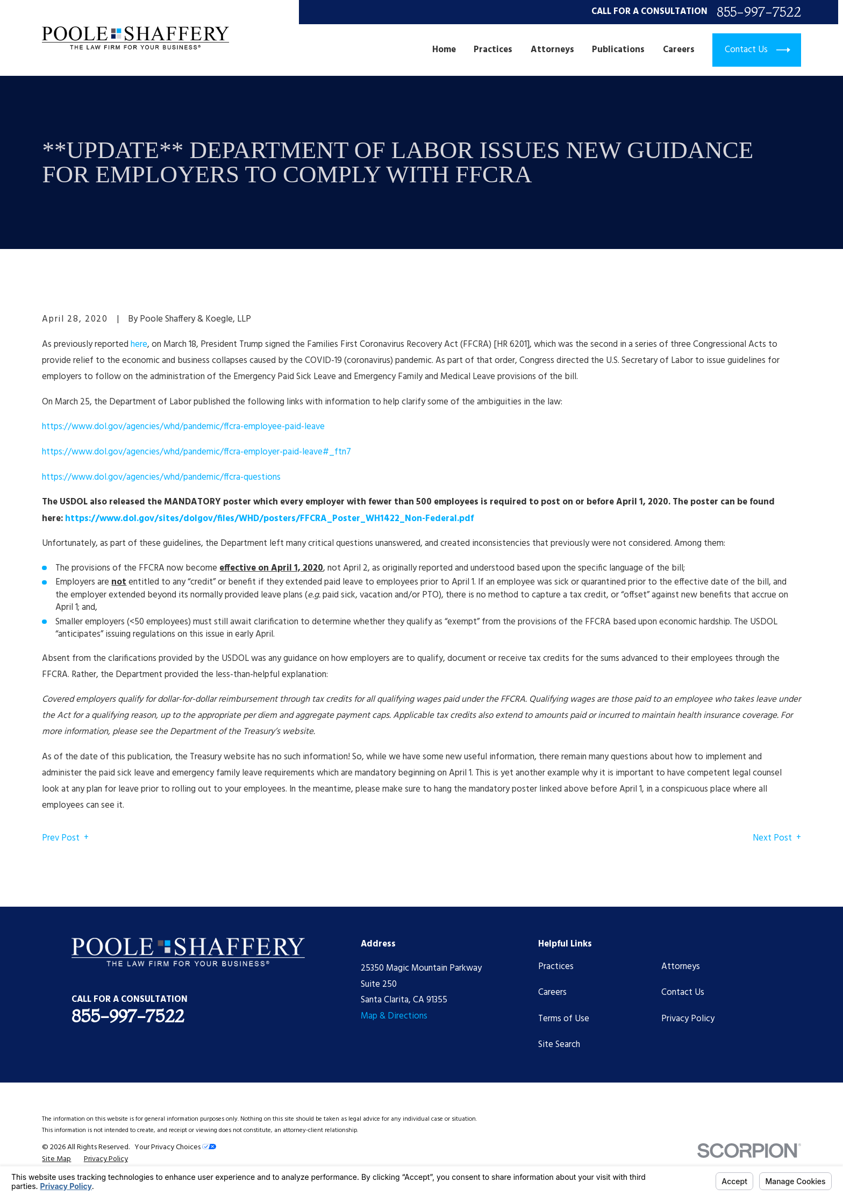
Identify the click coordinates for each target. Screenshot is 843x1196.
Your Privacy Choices (175, 1147)
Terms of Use (563, 1019)
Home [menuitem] (444, 50)
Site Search (559, 1044)
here (139, 344)
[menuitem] (56, 1159)
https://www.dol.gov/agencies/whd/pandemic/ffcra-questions (161, 477)
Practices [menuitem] (493, 50)
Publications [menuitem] (618, 50)
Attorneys (680, 966)
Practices (556, 966)
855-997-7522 (759, 12)
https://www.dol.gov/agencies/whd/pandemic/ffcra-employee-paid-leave (183, 426)
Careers (552, 992)
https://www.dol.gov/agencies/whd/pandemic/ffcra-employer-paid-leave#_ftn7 (196, 452)
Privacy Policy (688, 1019)
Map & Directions (394, 1016)
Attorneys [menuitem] (552, 50)
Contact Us (682, 992)
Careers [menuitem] (679, 50)
